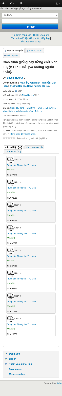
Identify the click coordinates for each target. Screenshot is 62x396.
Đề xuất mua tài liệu (31, 41)
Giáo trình (13, 111)
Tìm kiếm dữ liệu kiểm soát (25, 38)
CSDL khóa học (41, 35)
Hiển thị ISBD (13, 55)
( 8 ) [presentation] (13, 147)
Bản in (12, 359)
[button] (12, 3)
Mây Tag (45, 38)
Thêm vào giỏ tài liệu (20, 364)
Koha (59, 383)
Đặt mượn (14, 353)
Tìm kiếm (30, 26)
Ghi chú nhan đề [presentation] (34, 147)
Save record (17, 369)
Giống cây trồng (26, 111)
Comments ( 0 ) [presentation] (13, 151)
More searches (18, 374)
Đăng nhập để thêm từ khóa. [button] (23, 134)
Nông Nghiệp (28, 95)
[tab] (13, 147)
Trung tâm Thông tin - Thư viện (3, 3)
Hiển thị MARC (35, 51)
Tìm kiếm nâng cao (21, 35)
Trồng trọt (39, 111)
